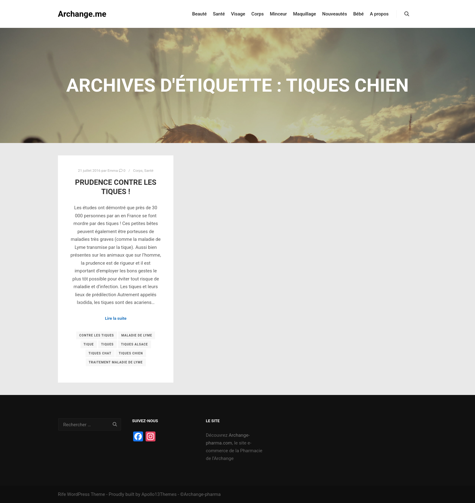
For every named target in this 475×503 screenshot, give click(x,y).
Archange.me (82, 14)
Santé (149, 170)
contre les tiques (96, 335)
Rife (62, 494)
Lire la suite (116, 318)
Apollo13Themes (159, 494)
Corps (138, 170)
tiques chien (131, 353)
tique (89, 344)
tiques (107, 344)
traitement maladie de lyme (116, 362)
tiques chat (100, 353)
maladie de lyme (136, 335)
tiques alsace (134, 344)
